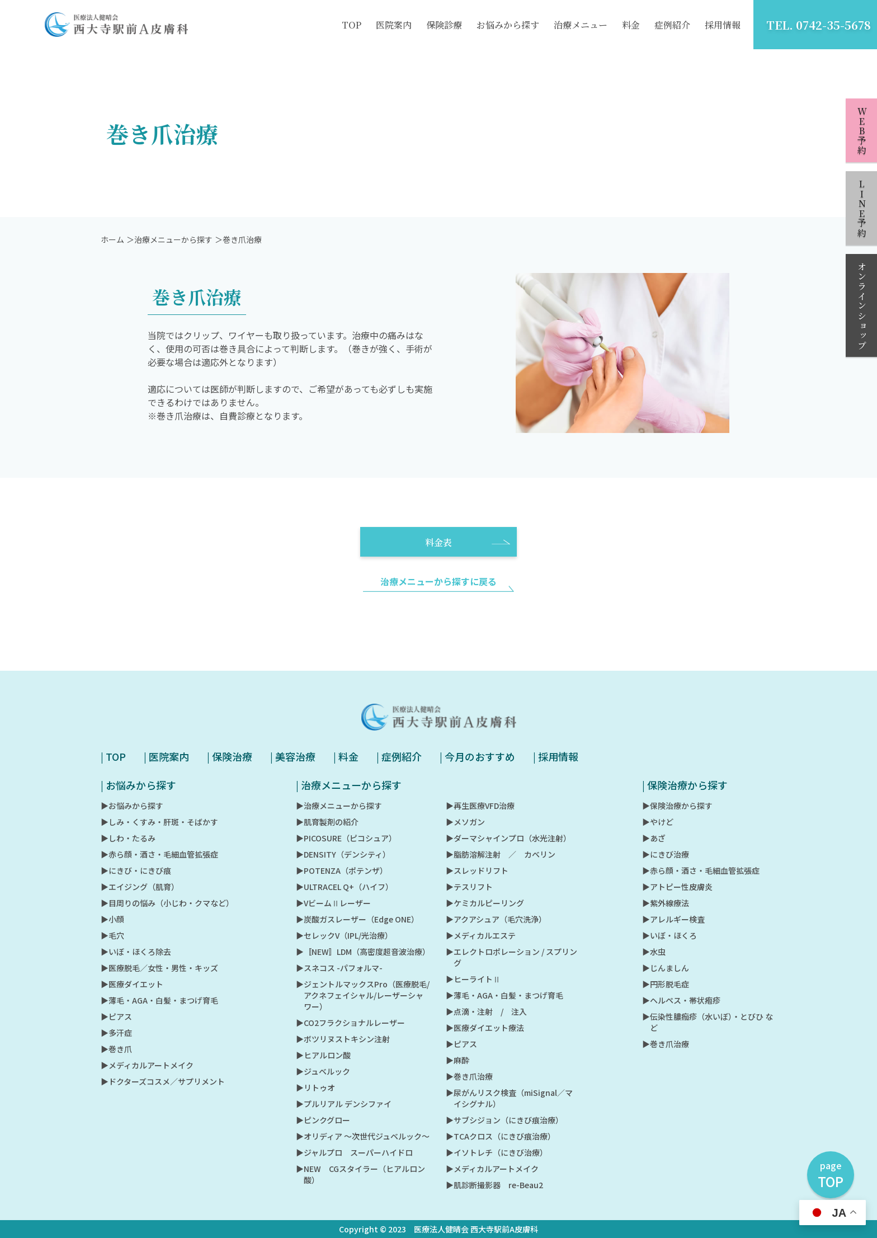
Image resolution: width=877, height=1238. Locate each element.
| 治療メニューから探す (349, 785)
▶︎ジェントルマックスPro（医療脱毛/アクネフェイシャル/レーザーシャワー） (363, 995)
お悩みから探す (508, 24)
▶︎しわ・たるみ (128, 838)
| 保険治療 (229, 756)
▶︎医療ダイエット (132, 984)
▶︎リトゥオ (315, 1087)
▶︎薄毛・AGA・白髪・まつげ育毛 (159, 1000)
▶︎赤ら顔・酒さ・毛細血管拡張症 (159, 854)
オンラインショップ (861, 306)
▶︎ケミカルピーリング (485, 903)
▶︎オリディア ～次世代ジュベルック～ (363, 1136)
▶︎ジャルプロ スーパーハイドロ (354, 1152)
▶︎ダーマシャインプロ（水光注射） (508, 838)
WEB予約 (861, 131)
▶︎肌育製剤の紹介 (327, 821)
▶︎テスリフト (469, 886)
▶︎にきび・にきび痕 (136, 870)
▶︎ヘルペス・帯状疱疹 (681, 1000)
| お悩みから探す (138, 785)
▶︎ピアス (116, 1016)
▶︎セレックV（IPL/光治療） (344, 935)
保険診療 (444, 24)
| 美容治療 (292, 756)
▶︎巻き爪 (116, 1049)
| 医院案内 (166, 756)
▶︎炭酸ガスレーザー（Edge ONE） (357, 919)
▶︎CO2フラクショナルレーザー (350, 1022)
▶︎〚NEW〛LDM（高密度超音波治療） (363, 951)
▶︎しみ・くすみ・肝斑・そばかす (159, 821)
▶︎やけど (657, 821)
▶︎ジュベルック (323, 1071)
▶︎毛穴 (112, 935)
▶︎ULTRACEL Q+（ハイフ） (344, 886)
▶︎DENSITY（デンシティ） (343, 854)
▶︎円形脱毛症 (665, 984)
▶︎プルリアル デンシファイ (344, 1103)
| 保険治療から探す (685, 785)
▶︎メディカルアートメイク (147, 1065)
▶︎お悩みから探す (132, 805)
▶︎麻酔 (457, 1060)
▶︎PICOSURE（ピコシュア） (346, 838)
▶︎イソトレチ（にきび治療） (497, 1152)
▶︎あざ (654, 838)
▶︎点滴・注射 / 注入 (486, 1011)
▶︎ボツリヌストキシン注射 (343, 1038)
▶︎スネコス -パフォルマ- (339, 967)
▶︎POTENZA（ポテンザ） (342, 870)
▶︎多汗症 (116, 1032)
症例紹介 (672, 24)
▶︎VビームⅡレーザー (333, 903)
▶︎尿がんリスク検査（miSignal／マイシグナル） (509, 1098)
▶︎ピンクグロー (323, 1120)
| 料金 (346, 756)
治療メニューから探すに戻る (438, 593)
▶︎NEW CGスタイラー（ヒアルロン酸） (360, 1174)
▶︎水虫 (654, 951)
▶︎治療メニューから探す (339, 805)
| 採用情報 (555, 756)
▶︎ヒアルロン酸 (323, 1055)
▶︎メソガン (465, 821)
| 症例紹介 (399, 756)
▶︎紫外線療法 (665, 903)
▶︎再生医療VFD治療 (480, 805)
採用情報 (723, 24)
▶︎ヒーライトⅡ (473, 979)
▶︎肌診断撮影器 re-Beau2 (494, 1184)
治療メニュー (580, 24)
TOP (351, 24)
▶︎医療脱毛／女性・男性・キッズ (159, 967)
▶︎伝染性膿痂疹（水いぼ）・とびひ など (707, 1022)
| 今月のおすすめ (477, 756)
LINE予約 (861, 208)
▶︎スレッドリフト (477, 870)
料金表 (467, 554)
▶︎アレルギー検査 (673, 919)
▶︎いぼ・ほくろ (669, 935)
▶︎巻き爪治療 (469, 1076)
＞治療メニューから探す (169, 251)
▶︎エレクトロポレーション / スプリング (511, 957)
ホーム (112, 251)
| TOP (113, 756)
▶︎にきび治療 (665, 854)
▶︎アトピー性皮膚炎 (677, 886)
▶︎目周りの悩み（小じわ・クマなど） (167, 903)
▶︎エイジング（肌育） (140, 886)
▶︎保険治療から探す (677, 805)
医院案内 (394, 24)
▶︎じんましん (665, 967)
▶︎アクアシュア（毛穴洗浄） (496, 919)
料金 (631, 24)
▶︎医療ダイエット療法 (485, 1027)
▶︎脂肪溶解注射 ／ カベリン (500, 854)
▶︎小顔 (112, 919)
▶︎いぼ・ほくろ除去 (136, 951)
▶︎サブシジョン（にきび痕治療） (504, 1120)
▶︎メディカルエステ (481, 935)
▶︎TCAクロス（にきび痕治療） (500, 1136)
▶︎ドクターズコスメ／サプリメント (163, 1081)
